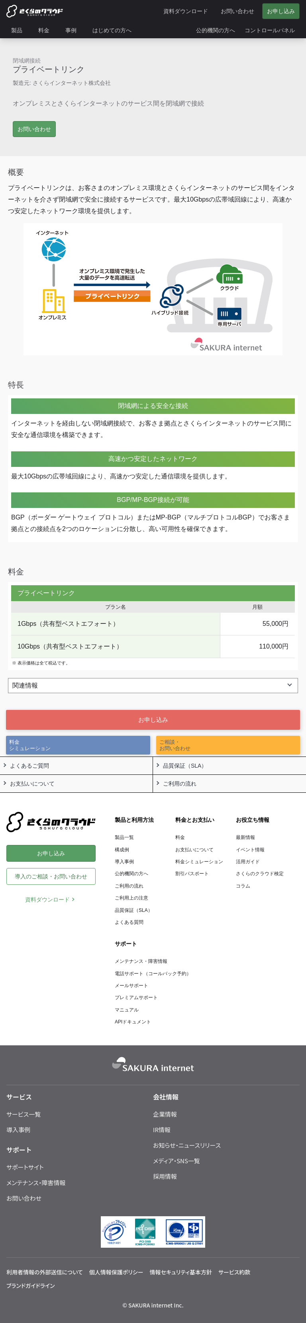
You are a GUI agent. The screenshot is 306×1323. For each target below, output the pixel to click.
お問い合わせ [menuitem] (237, 11)
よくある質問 (129, 922)
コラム (243, 886)
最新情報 (245, 837)
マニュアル (127, 1010)
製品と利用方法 (134, 820)
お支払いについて (194, 850)
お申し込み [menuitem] (281, 11)
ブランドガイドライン (30, 1286)
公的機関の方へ (131, 873)
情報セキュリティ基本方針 (181, 1272)
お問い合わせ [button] (34, 129)
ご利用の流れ (129, 886)
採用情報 (165, 1176)
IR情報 (162, 1129)
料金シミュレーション (30, 745)
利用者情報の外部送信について (44, 1272)
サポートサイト (25, 1167)
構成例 (122, 850)
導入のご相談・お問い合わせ (51, 876)
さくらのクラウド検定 (260, 873)
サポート (126, 944)
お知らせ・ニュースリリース (187, 1145)
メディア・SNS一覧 (176, 1160)
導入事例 (124, 861)
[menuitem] (19, 30)
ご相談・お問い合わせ (174, 745)
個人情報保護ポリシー (116, 1272)
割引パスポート (192, 873)
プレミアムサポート (136, 997)
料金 (180, 837)
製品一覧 (124, 837)
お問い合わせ (23, 1198)
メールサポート (131, 985)
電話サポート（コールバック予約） (153, 973)
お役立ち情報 (252, 820)
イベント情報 (250, 850)
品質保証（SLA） (134, 910)
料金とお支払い (194, 820)
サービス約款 (234, 1272)
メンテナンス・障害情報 (141, 961)
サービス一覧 (23, 1114)
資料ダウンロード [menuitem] (185, 11)
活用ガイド (248, 861)
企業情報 (165, 1114)
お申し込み (153, 719)
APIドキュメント (133, 1022)
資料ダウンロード (47, 899)
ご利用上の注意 (131, 898)
